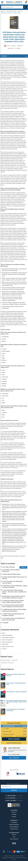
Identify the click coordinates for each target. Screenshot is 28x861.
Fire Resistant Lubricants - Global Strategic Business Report (15, 710)
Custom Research (14, 826)
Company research (14, 824)
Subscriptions (14, 828)
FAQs (14, 836)
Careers (14, 814)
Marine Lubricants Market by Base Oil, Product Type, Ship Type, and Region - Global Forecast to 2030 (16, 702)
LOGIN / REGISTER (14, 839)
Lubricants (14, 660)
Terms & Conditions (19, 855)
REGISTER (14, 790)
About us (14, 812)
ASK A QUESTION (14, 758)
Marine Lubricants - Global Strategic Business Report (16, 683)
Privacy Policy (12, 855)
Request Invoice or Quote (14, 743)
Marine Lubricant (6, 660)
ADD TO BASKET (14, 739)
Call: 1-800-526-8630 (14, 754)
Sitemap (6, 855)
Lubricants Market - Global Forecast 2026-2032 (16, 691)
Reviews (14, 816)
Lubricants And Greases (8, 662)
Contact (14, 834)
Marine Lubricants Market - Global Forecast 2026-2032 (15, 675)
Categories (14, 822)
